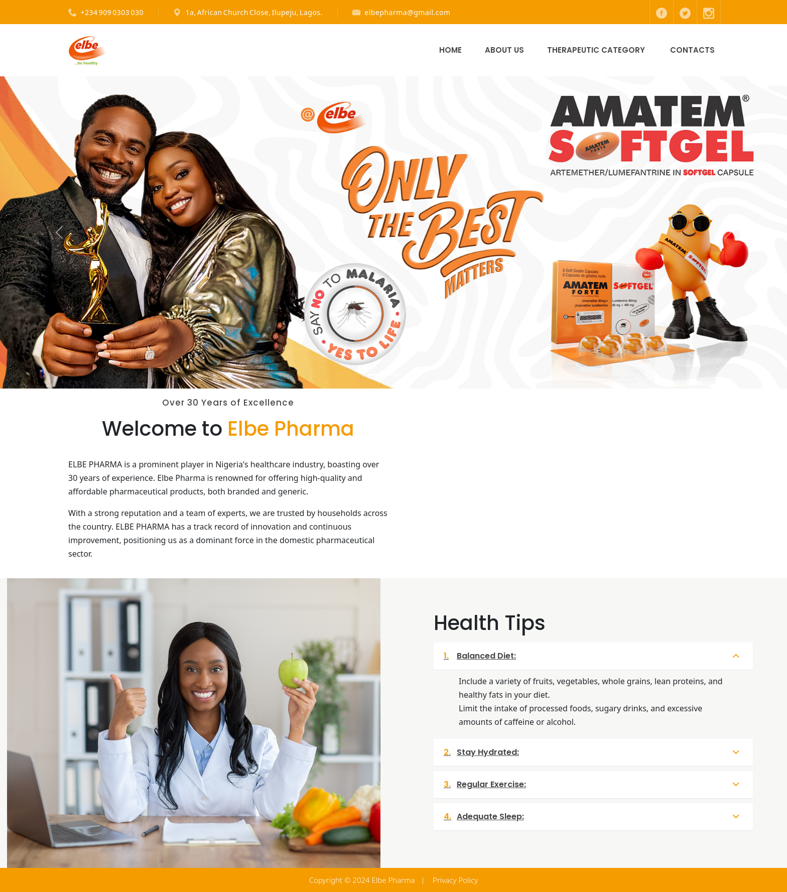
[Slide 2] (393, 374)
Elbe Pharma (393, 880)
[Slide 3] (411, 374)
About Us (504, 50)
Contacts (692, 50)
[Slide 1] (375, 374)
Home (450, 50)
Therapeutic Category (596, 50)
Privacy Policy (455, 880)
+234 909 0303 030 (112, 12)
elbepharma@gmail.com (407, 12)
